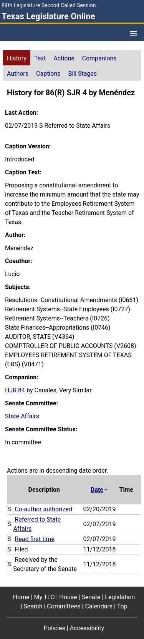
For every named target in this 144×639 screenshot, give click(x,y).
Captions (48, 73)
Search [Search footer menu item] (32, 606)
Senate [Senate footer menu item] (90, 597)
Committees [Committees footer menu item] (63, 606)
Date (99, 489)
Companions (99, 58)
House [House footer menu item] (68, 597)
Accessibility (87, 628)
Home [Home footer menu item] (21, 597)
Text (40, 58)
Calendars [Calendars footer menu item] (99, 606)
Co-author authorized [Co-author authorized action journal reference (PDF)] (43, 509)
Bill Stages (82, 73)
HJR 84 (15, 390)
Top (122, 606)
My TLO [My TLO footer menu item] (44, 597)
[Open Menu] (133, 33)
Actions (63, 58)
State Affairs (22, 416)
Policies (54, 628)
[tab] (16, 57)
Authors (17, 73)
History (16, 58)
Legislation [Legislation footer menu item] (120, 597)
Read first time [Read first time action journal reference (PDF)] (34, 539)
